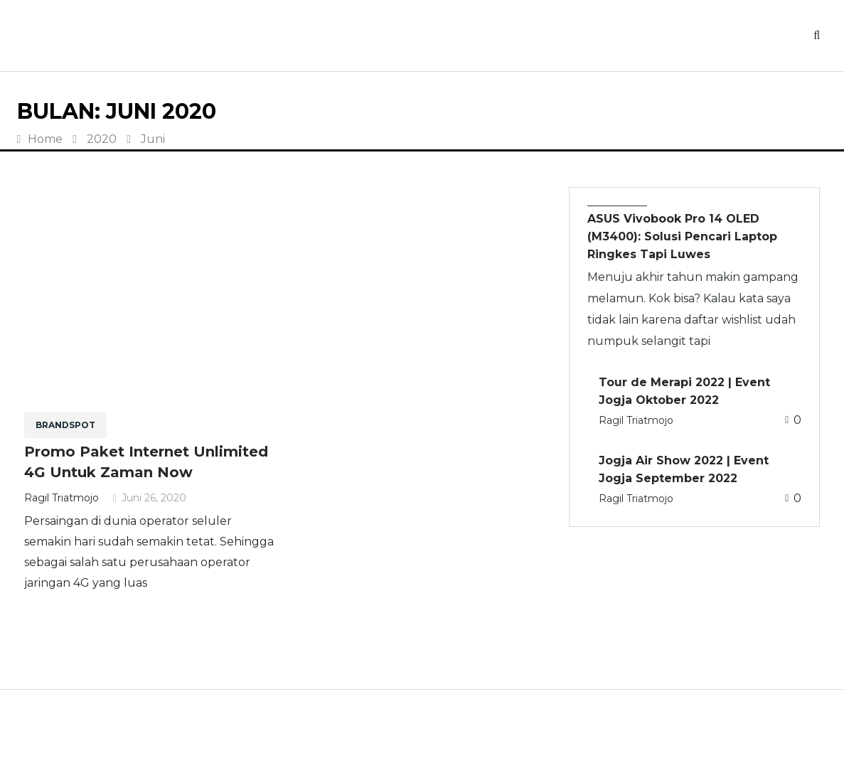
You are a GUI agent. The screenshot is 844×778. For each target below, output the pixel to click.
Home (40, 139)
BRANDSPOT (65, 425)
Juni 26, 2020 (149, 497)
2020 (102, 139)
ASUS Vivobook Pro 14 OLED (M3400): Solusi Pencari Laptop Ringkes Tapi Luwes (682, 236)
